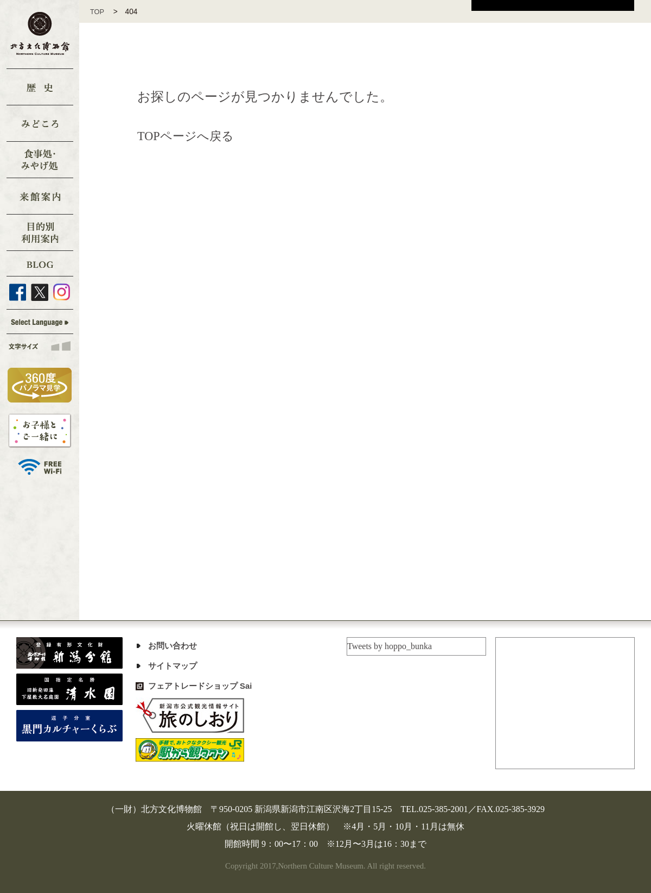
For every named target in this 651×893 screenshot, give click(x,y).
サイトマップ (174, 665)
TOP (101, 12)
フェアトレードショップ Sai (203, 685)
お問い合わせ (174, 645)
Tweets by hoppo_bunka (389, 646)
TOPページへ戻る (189, 136)
